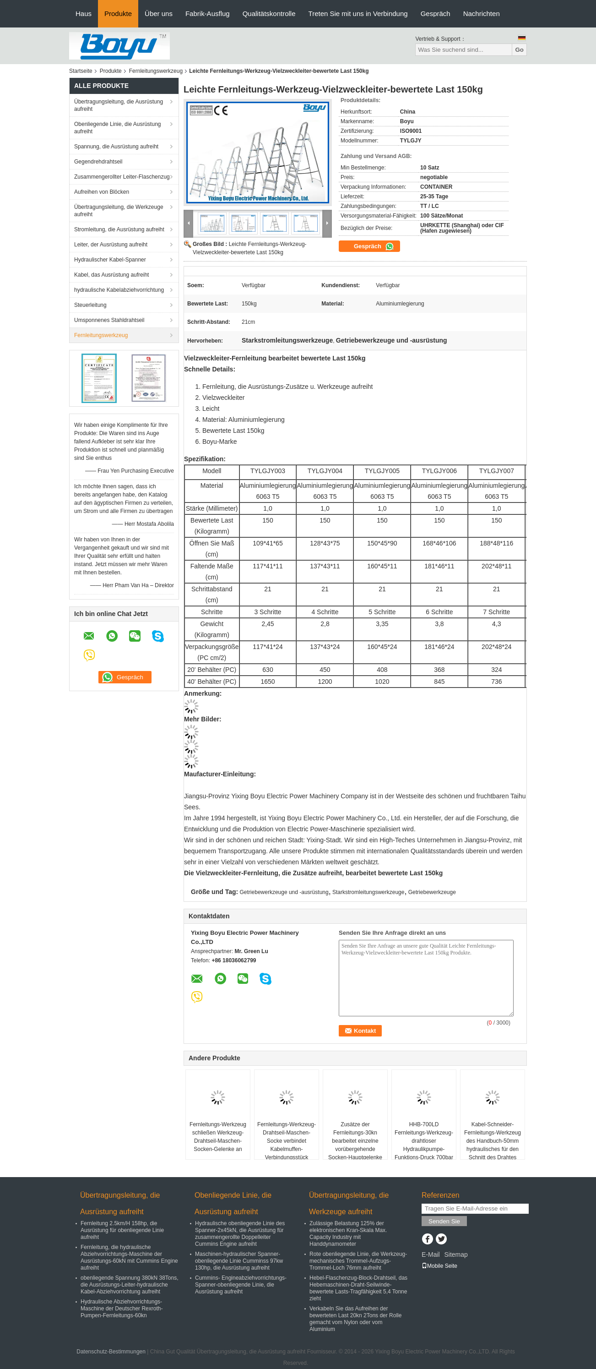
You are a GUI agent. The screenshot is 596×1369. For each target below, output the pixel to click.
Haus (84, 13)
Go (519, 49)
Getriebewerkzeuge (432, 892)
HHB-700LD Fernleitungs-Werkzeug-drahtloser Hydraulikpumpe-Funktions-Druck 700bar (424, 1141)
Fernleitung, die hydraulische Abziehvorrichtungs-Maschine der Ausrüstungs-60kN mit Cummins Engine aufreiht (129, 1257)
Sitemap (455, 1254)
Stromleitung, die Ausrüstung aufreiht (119, 229)
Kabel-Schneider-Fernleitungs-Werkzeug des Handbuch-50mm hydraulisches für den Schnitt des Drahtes (492, 1141)
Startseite (80, 71)
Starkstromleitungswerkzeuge (368, 892)
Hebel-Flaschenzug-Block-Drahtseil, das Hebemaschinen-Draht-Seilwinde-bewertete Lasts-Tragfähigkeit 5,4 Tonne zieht (358, 1288)
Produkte (118, 13)
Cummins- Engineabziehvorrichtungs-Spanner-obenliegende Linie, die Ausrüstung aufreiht (241, 1285)
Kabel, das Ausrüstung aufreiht (111, 275)
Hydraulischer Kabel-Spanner (110, 259)
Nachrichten (481, 13)
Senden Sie (444, 1221)
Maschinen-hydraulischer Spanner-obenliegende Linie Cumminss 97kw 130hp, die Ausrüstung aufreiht (239, 1261)
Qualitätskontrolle (269, 13)
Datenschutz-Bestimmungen (111, 1351)
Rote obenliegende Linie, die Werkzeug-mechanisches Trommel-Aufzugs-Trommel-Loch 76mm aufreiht (358, 1261)
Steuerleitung (90, 305)
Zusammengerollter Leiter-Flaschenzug (122, 177)
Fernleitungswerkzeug (156, 71)
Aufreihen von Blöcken (101, 192)
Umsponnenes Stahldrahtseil (109, 320)
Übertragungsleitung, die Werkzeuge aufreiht (118, 211)
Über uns (159, 13)
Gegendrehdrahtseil (98, 161)
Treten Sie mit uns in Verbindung (358, 13)
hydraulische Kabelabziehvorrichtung (119, 290)
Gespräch (435, 13)
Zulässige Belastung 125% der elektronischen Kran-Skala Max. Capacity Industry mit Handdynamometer (348, 1233)
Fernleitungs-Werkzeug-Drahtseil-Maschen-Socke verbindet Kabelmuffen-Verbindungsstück (286, 1141)
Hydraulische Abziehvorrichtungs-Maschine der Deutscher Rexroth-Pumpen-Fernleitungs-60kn (122, 1308)
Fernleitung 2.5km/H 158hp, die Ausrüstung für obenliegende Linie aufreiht (122, 1230)
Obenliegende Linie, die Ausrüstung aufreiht (117, 128)
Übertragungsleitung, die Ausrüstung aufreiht (118, 105)
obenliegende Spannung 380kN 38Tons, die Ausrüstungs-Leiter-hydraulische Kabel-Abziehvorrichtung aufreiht (130, 1285)
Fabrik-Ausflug (207, 13)
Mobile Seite (439, 1266)
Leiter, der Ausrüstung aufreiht (110, 244)
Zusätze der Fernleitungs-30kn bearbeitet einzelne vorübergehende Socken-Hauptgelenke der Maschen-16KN (355, 1145)
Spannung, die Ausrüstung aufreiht (116, 146)
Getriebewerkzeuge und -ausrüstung (284, 892)
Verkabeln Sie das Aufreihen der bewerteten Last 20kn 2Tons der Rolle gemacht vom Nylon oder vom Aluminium (355, 1318)
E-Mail (431, 1254)
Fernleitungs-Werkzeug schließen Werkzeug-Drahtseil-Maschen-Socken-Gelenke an (218, 1136)
